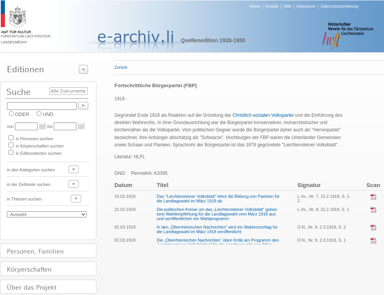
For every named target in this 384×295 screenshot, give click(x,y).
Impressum (305, 6)
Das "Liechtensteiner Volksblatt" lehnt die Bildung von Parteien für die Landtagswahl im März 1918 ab (218, 198)
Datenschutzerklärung (339, 6)
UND (48, 114)
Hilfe (287, 6)
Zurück (120, 67)
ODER (22, 114)
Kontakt (271, 6)
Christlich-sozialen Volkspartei (263, 115)
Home (255, 6)
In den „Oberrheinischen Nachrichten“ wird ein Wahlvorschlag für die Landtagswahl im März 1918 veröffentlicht (217, 229)
